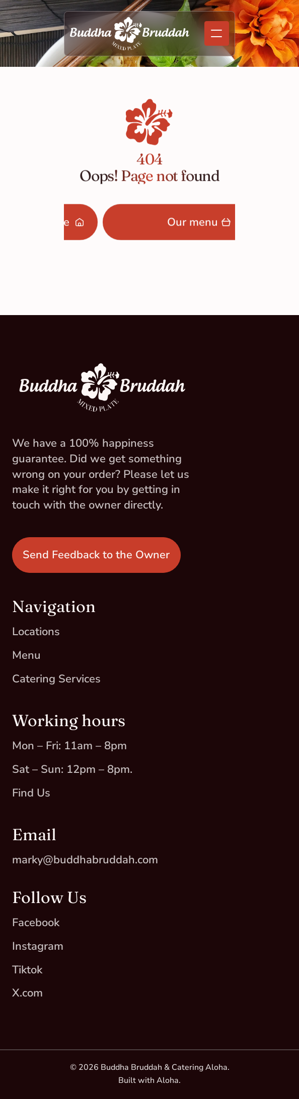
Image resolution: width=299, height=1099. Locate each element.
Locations (36, 631)
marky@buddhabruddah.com (85, 859)
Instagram (37, 946)
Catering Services (56, 678)
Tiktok (27, 969)
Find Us (31, 793)
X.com (27, 993)
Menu (26, 655)
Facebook (35, 922)
